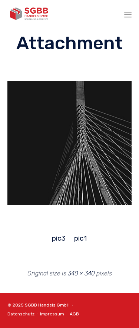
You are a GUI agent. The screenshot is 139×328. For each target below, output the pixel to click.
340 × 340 (81, 273)
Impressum (52, 314)
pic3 (59, 238)
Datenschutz (20, 314)
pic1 (80, 238)
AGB (74, 314)
